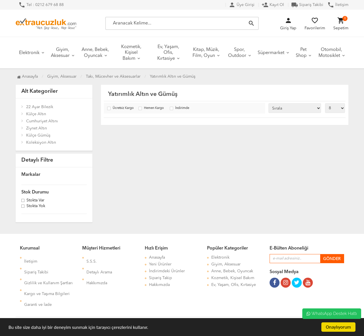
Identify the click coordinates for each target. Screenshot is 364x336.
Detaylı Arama (99, 264)
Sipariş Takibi (307, 5)
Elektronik (29, 53)
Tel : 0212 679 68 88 (41, 5)
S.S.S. (91, 257)
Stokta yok (35, 206)
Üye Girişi (242, 5)
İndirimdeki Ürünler (167, 271)
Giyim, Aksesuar (60, 53)
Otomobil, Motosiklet (330, 53)
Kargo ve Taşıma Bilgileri (47, 278)
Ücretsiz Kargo (123, 108)
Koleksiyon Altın (41, 143)
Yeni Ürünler (160, 264)
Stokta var (35, 200)
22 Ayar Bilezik (39, 107)
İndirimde (182, 108)
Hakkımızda (96, 271)
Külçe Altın (36, 114)
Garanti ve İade (38, 285)
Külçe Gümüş (38, 135)
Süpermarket (271, 53)
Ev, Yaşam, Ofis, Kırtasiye (168, 53)
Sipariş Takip (160, 278)
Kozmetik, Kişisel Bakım (131, 53)
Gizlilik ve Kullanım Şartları (48, 271)
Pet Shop (301, 53)
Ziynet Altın (36, 128)
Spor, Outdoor (237, 53)
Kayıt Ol (273, 5)
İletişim (337, 5)
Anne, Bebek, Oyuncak (95, 53)
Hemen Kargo (154, 108)
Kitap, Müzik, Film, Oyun (206, 53)
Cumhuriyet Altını (42, 121)
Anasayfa (27, 77)
